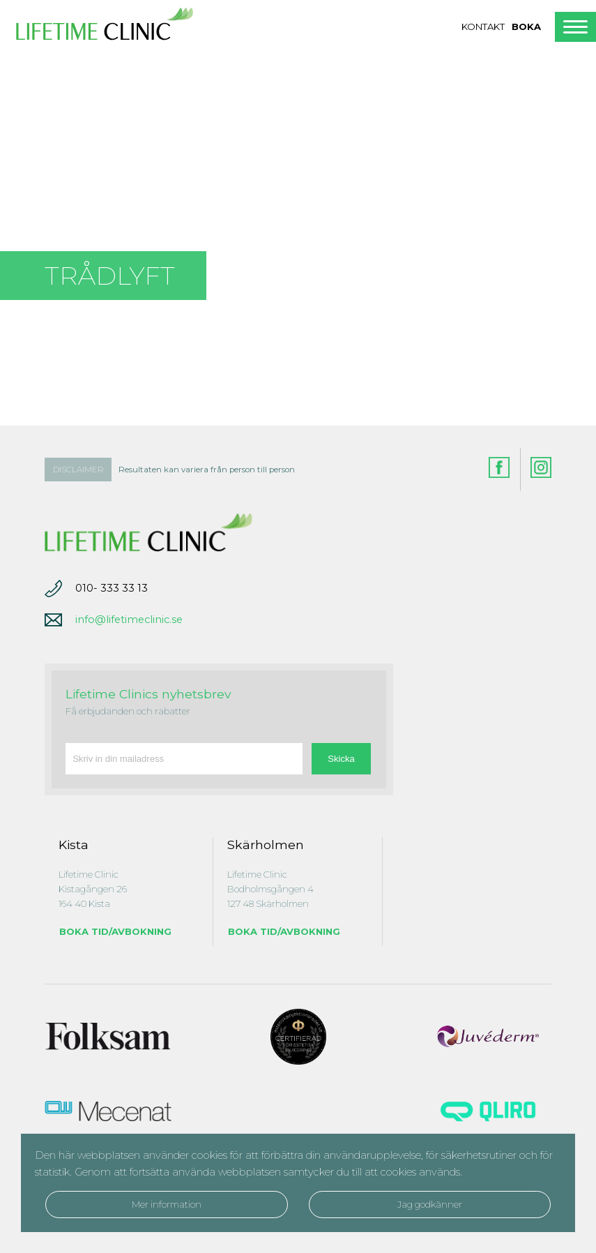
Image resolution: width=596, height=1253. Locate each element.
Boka (526, 26)
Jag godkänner (429, 1204)
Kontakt (483, 26)
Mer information (166, 1204)
